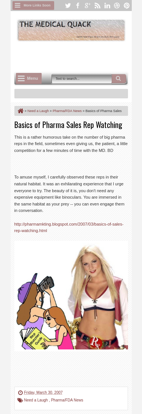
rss (97, 5)
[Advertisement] (78, 55)
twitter (68, 5)
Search (119, 78)
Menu (32, 78)
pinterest (127, 5)
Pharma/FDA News (67, 400)
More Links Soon (37, 5)
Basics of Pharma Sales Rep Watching (68, 124)
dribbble (117, 5)
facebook (78, 5)
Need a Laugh (36, 400)
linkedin (107, 5)
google (87, 5)
